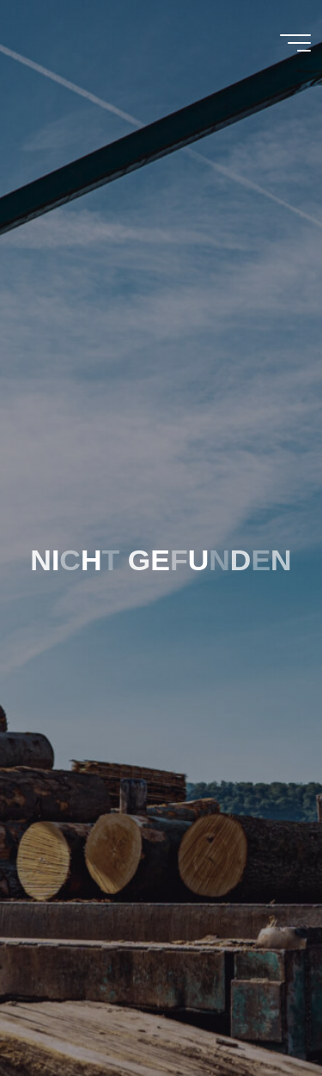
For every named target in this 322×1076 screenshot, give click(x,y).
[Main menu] (295, 43)
